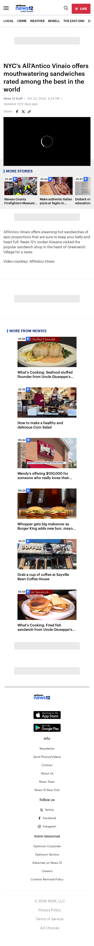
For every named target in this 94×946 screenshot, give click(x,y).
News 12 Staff (13, 98)
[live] (81, 9)
